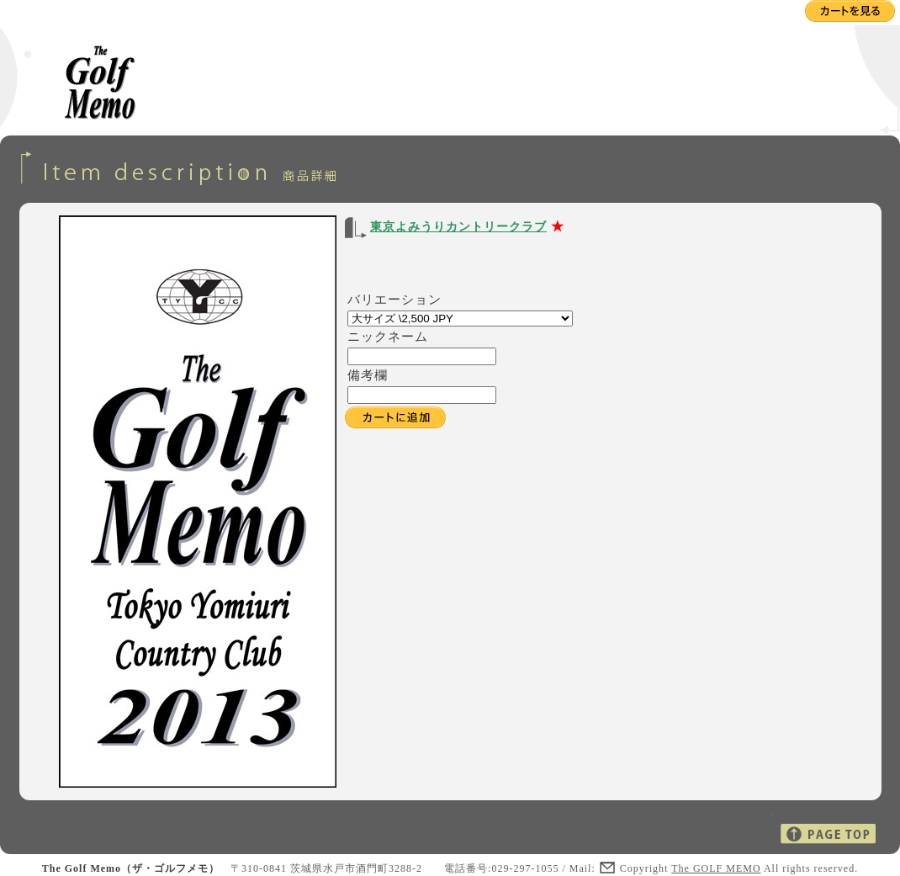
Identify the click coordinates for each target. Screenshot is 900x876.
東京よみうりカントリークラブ (458, 226)
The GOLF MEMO (715, 868)
